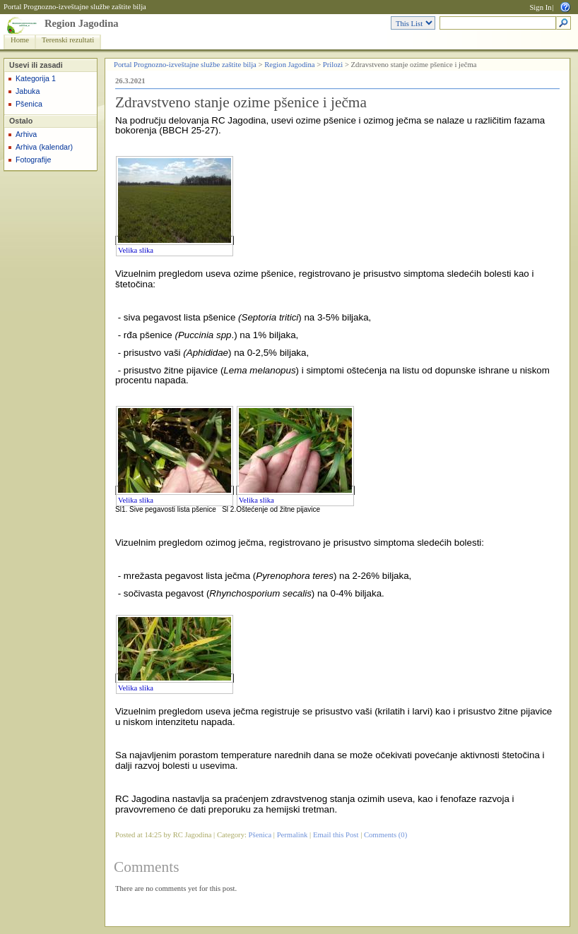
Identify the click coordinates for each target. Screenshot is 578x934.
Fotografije (33, 159)
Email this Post (336, 835)
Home (20, 40)
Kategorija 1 (36, 78)
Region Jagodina (82, 23)
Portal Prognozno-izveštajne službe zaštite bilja (75, 7)
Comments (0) (385, 835)
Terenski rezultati (68, 40)
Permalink (292, 835)
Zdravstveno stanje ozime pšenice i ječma (241, 102)
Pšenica (29, 104)
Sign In (540, 7)
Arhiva (26, 134)
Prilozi (333, 64)
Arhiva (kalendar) (44, 147)
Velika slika (135, 250)
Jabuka (28, 91)
